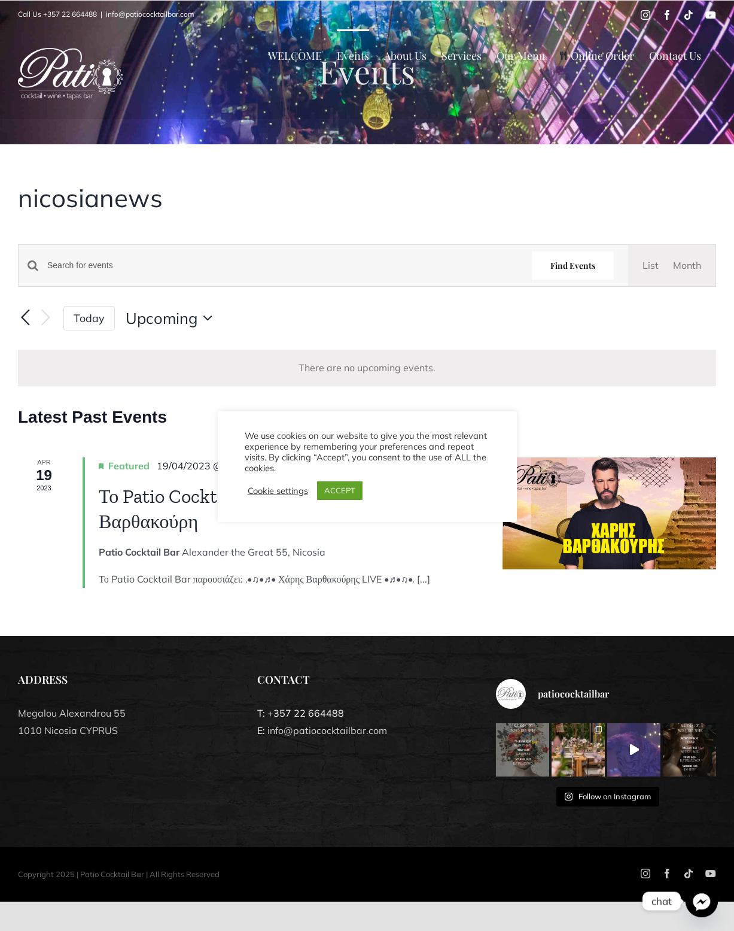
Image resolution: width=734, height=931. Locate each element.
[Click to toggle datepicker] (172, 318)
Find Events (572, 265)
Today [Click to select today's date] (89, 318)
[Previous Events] (25, 318)
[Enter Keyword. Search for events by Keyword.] (282, 265)
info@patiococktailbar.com (150, 14)
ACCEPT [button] (339, 490)
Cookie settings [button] (278, 491)
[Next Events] (45, 318)
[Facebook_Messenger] (702, 901)
